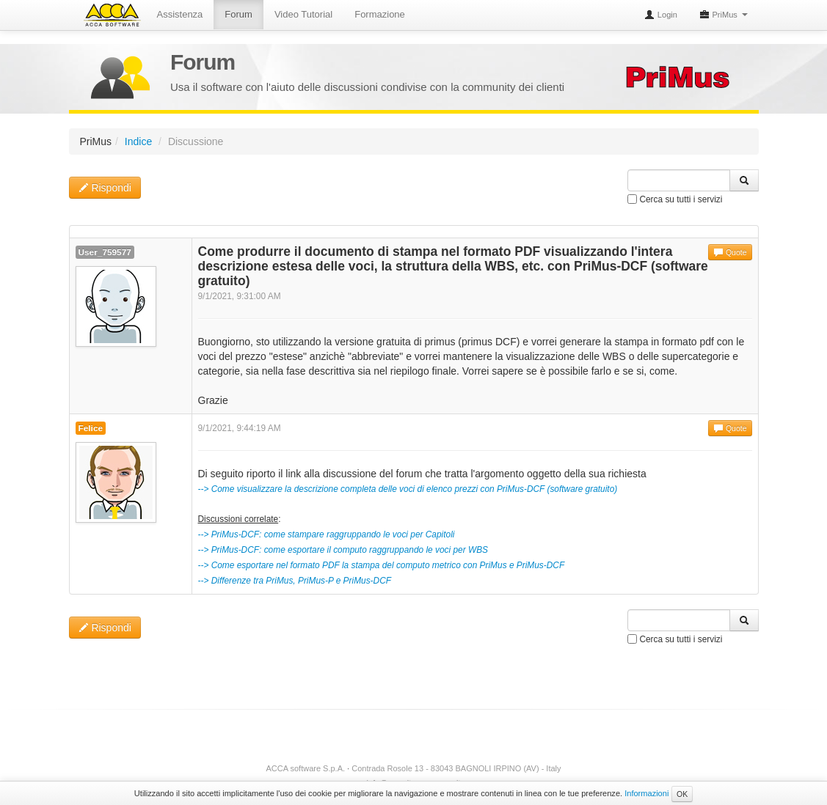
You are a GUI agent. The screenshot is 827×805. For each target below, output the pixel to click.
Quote (730, 252)
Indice (138, 141)
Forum (238, 14)
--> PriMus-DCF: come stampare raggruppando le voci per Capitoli (326, 534)
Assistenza (180, 14)
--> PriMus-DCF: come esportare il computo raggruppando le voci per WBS (343, 550)
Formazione (379, 14)
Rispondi (105, 188)
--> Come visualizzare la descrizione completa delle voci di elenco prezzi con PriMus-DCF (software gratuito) (408, 489)
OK (682, 794)
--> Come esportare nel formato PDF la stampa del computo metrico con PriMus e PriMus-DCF (381, 565)
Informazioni (646, 793)
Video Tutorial (303, 14)
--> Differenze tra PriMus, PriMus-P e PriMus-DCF (295, 581)
